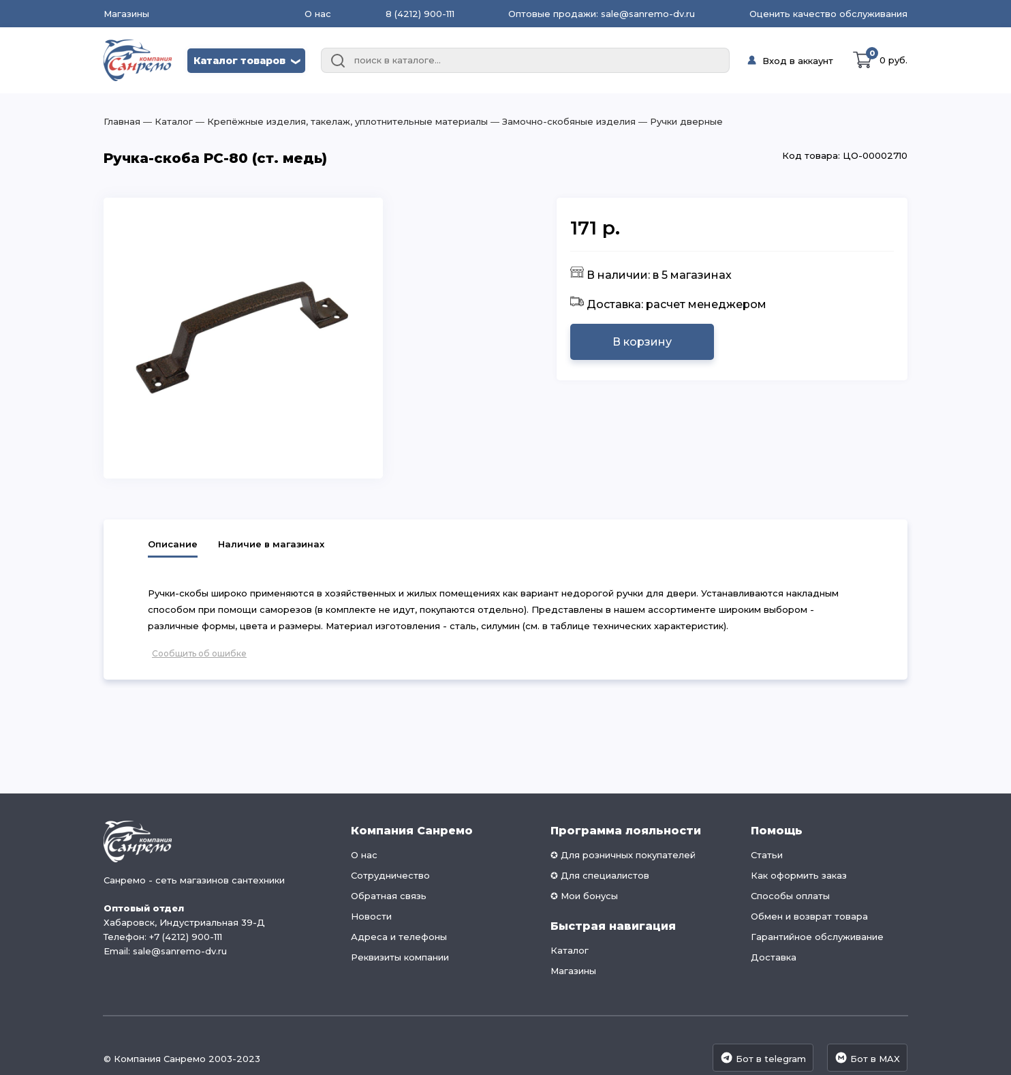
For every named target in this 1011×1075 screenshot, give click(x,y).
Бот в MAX (867, 1057)
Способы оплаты (790, 895)
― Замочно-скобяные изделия (562, 121)
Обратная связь (388, 895)
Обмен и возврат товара (809, 916)
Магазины (126, 14)
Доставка (773, 957)
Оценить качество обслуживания (828, 13)
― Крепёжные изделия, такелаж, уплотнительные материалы (340, 121)
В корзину (642, 341)
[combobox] (525, 61)
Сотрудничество (390, 875)
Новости (371, 916)
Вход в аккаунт (797, 60)
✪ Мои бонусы (584, 895)
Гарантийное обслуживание (817, 936)
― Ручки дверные (679, 121)
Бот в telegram (763, 1057)
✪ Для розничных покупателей (623, 854)
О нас (318, 13)
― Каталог (166, 121)
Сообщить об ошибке (199, 653)
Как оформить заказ (799, 875)
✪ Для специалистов (599, 875)
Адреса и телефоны (399, 936)
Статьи (767, 854)
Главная (122, 121)
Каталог (569, 950)
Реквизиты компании (400, 957)
